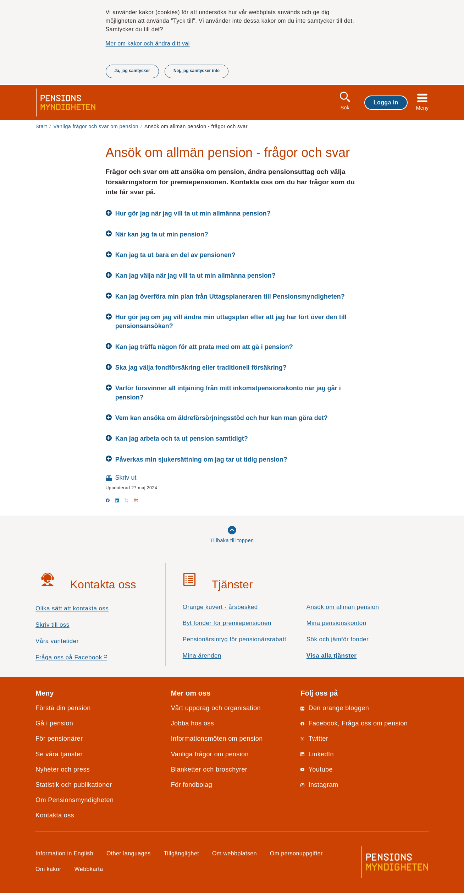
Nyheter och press (62, 769)
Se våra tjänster (59, 754)
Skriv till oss (52, 624)
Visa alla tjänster (331, 655)
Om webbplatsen (234, 853)
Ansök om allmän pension (342, 607)
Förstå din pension (63, 708)
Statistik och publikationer (73, 784)
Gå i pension (54, 723)
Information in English (64, 853)
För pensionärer (59, 738)
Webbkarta (88, 869)
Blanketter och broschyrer (209, 769)
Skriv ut (126, 477)
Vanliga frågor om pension (210, 754)
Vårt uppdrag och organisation (216, 708)
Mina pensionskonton (336, 623)
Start (41, 126)
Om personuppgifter (296, 853)
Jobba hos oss (192, 723)
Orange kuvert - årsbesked (220, 607)
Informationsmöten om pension (217, 738)
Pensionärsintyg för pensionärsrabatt (234, 639)
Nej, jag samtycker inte (196, 70)
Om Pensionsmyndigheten (74, 800)
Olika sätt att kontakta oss (72, 608)
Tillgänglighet (181, 853)
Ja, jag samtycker (132, 70)
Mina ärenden (202, 655)
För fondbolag (191, 784)
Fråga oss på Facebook (83, 659)
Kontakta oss (54, 815)
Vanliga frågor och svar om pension (95, 126)
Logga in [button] (386, 102)
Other (128, 853)
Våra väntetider (57, 641)
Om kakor (48, 869)
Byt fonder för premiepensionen (227, 623)
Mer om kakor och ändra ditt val (148, 43)
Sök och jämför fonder (337, 639)
